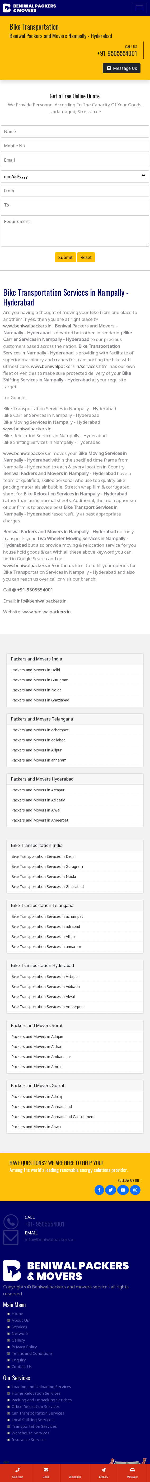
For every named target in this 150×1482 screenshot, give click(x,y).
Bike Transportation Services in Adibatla (45, 986)
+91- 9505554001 (44, 1224)
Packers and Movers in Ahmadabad (41, 1106)
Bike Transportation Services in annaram (46, 946)
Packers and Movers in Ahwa (36, 1126)
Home (17, 1313)
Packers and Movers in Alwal (35, 810)
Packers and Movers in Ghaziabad (40, 700)
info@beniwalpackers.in (42, 601)
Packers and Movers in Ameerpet (39, 820)
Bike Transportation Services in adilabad (45, 926)
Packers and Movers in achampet (40, 729)
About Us (20, 1320)
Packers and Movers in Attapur (37, 789)
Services (19, 1326)
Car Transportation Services (38, 1413)
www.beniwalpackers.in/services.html (70, 366)
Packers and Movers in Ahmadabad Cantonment (53, 1116)
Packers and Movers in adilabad (38, 739)
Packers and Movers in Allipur (36, 750)
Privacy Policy (24, 1346)
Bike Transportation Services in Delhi (42, 856)
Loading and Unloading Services (41, 1386)
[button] (99, 1190)
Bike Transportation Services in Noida (43, 876)
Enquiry (19, 1359)
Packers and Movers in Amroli (36, 1066)
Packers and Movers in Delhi (35, 669)
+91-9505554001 (35, 590)
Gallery (18, 1340)
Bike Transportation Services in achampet (47, 916)
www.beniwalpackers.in (27, 326)
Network (20, 1333)
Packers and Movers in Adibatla (38, 799)
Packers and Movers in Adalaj (36, 1096)
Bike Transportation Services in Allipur (43, 936)
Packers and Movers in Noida (36, 689)
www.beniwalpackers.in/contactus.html (44, 565)
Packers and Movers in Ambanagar (41, 1056)
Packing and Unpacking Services (42, 1399)
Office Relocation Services (36, 1406)
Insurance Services (29, 1439)
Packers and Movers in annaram (39, 760)
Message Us (122, 68)
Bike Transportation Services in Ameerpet (47, 1006)
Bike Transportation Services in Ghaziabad (47, 886)
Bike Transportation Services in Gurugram (47, 866)
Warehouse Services (30, 1432)
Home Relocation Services (36, 1393)
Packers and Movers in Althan (36, 1046)
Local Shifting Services (32, 1419)
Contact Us (22, 1366)
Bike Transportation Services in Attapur (45, 976)
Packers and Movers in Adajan (37, 1036)
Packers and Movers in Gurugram (39, 679)
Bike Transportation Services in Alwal (43, 996)
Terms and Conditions (32, 1353)
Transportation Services (34, 1426)
